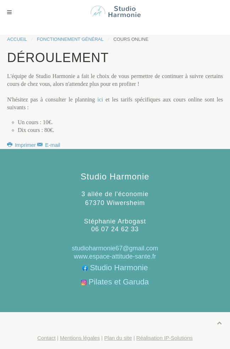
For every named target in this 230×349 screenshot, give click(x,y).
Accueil (17, 39)
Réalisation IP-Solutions (164, 338)
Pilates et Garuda (119, 281)
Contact (46, 338)
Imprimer (22, 145)
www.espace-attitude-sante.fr (115, 256)
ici (100, 99)
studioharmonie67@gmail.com (115, 248)
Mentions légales (80, 338)
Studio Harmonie (119, 267)
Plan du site (118, 338)
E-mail (48, 145)
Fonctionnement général (70, 39)
